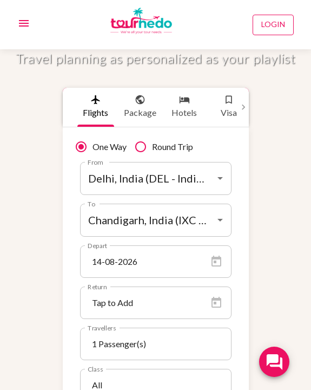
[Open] (220, 178)
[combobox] (155, 178)
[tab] (95, 107)
